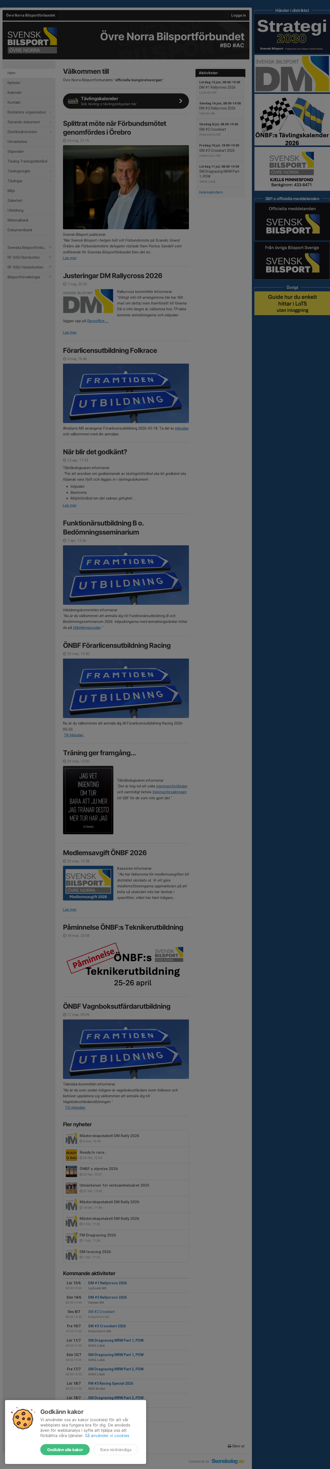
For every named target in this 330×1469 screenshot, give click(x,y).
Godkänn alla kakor (65, 1449)
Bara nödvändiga (115, 1449)
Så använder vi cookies (107, 1435)
